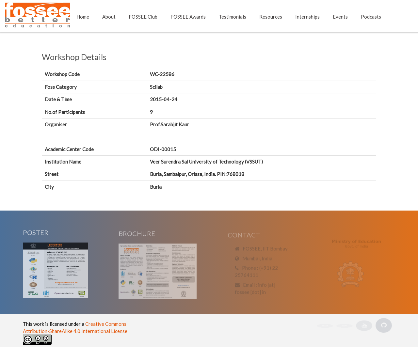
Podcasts (371, 17)
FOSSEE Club (143, 17)
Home (82, 17)
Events (340, 17)
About (109, 17)
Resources (270, 17)
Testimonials (232, 17)
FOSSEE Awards (188, 17)
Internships (307, 17)
